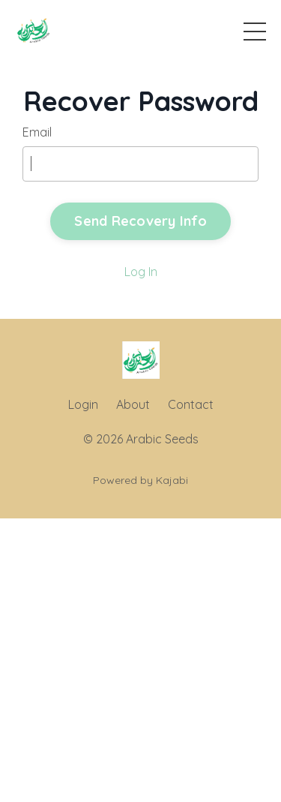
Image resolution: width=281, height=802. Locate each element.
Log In (140, 271)
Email (37, 132)
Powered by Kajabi (140, 480)
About (133, 404)
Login (83, 404)
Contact (191, 404)
